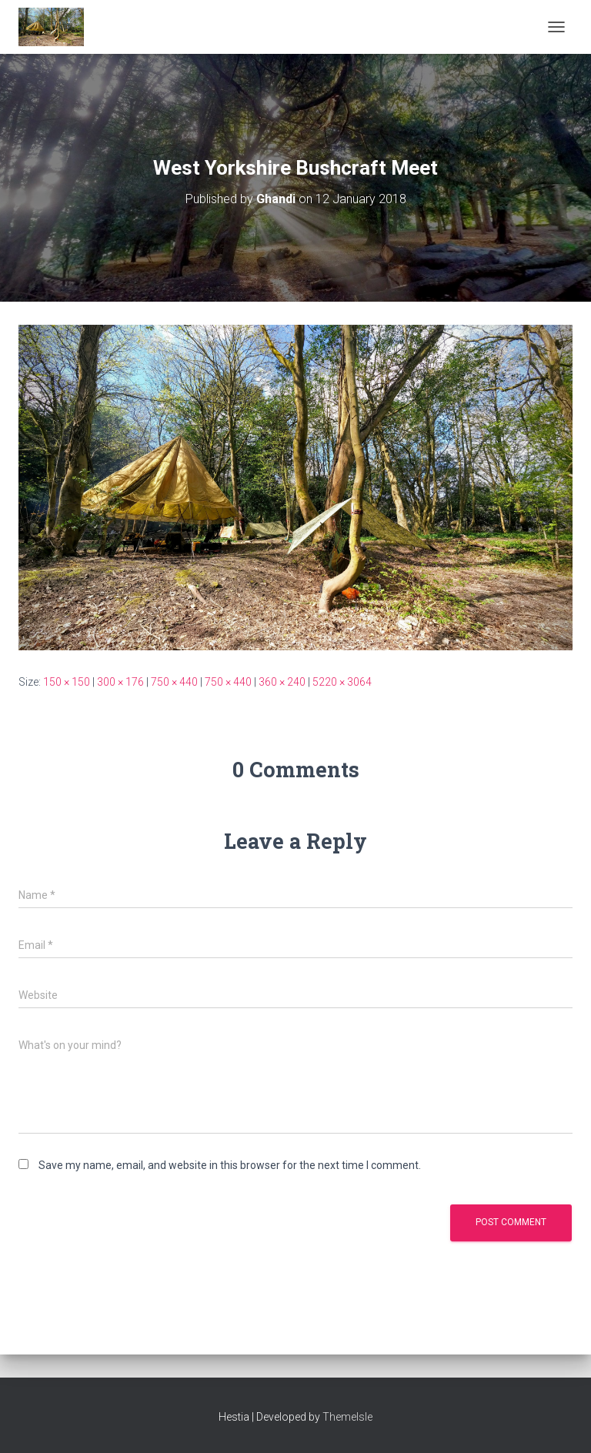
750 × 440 (174, 682)
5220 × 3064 (342, 682)
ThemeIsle (347, 1417)
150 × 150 (66, 682)
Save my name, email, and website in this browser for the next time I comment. (229, 1165)
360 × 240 (282, 682)
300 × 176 (120, 682)
